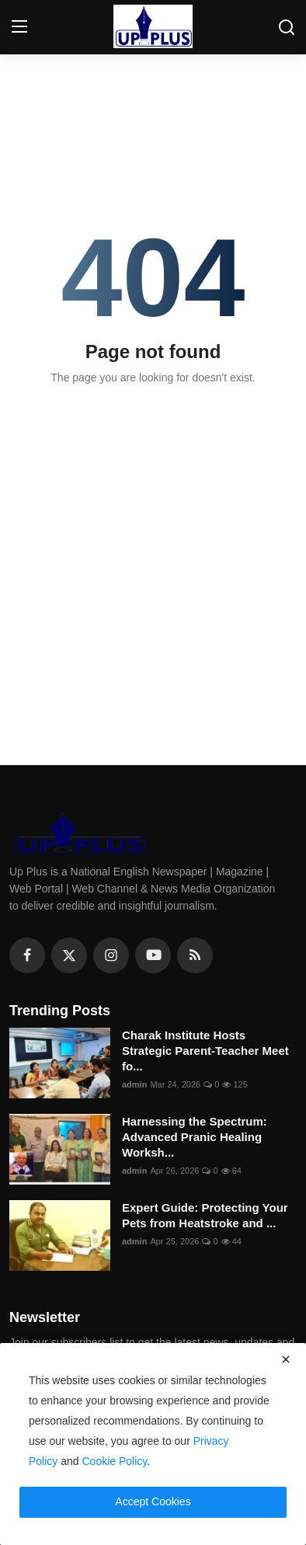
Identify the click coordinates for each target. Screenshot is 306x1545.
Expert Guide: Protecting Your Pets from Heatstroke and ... (205, 1215)
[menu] (19, 27)
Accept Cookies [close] (152, 1501)
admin (134, 1084)
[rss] (195, 955)
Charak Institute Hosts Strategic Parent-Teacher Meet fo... (205, 1050)
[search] (286, 27)
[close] (285, 1359)
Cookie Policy (115, 1461)
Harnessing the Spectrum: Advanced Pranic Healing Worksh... (194, 1137)
